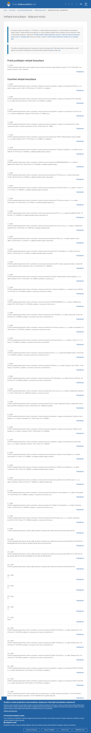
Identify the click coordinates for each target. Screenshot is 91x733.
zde (52, 48)
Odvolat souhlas (31, 730)
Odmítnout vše (80, 730)
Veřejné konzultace (40, 10)
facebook (66, 4)
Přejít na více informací (10, 711)
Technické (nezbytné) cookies (14, 715)
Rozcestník (12, 10)
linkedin (72, 4)
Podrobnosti (80, 71)
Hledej (76, 4)
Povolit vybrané (49, 730)
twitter (69, 4)
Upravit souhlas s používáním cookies (4, 698)
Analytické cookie (10, 722)
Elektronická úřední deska (24, 10)
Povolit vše (65, 730)
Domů (5, 10)
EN (81, 4)
